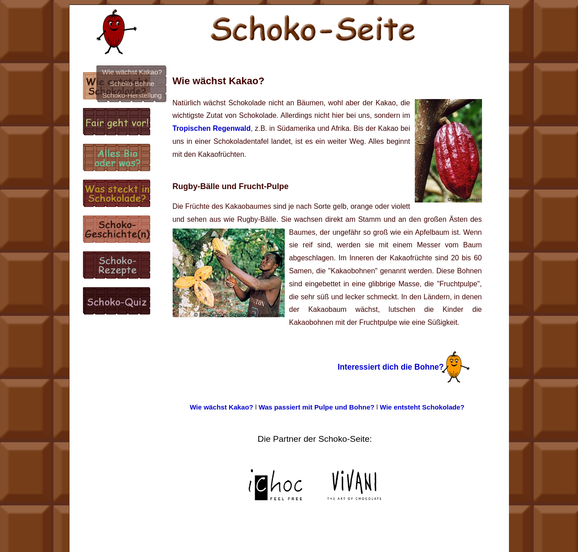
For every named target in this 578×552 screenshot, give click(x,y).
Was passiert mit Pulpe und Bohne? (317, 407)
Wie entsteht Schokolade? (422, 407)
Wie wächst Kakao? (132, 72)
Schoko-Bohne (132, 83)
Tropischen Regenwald (212, 128)
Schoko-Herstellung (132, 95)
